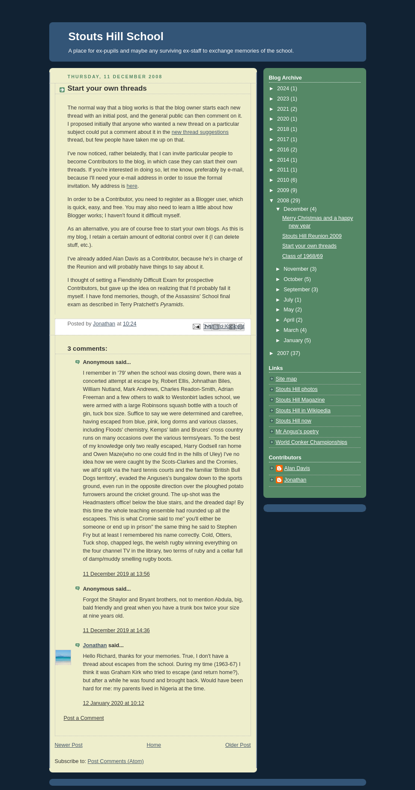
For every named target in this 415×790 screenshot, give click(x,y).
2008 (284, 201)
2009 (284, 190)
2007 (284, 353)
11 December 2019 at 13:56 (116, 574)
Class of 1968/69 (302, 256)
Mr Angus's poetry (297, 432)
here (132, 186)
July (289, 300)
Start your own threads (309, 246)
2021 (284, 109)
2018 (284, 129)
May (289, 310)
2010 (284, 180)
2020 (284, 119)
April (290, 320)
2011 (284, 170)
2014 (284, 160)
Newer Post (69, 745)
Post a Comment (84, 718)
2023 (284, 99)
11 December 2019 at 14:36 (116, 630)
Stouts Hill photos (297, 389)
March (292, 330)
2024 (284, 89)
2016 (284, 150)
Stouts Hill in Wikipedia (303, 411)
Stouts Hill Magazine (300, 400)
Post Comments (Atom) (116, 761)
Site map (286, 379)
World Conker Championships (311, 442)
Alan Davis (297, 468)
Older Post (238, 745)
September (297, 290)
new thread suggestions (200, 132)
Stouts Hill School (116, 36)
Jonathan (95, 645)
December (297, 209)
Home (153, 745)
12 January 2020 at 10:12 (113, 703)
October (294, 279)
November (297, 269)
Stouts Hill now (293, 421)
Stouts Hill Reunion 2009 (312, 236)
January (294, 340)
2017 (284, 139)
